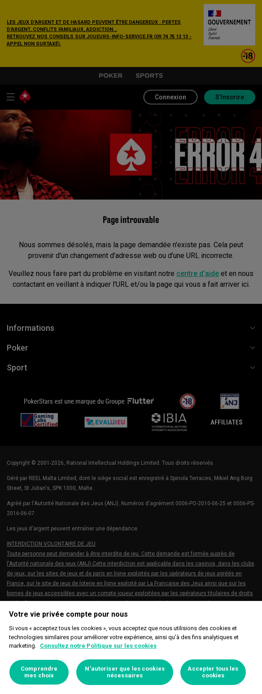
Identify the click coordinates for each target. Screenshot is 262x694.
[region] (131, 647)
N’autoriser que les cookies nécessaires (125, 672)
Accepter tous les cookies (213, 672)
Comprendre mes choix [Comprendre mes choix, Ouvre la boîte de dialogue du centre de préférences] (39, 672)
